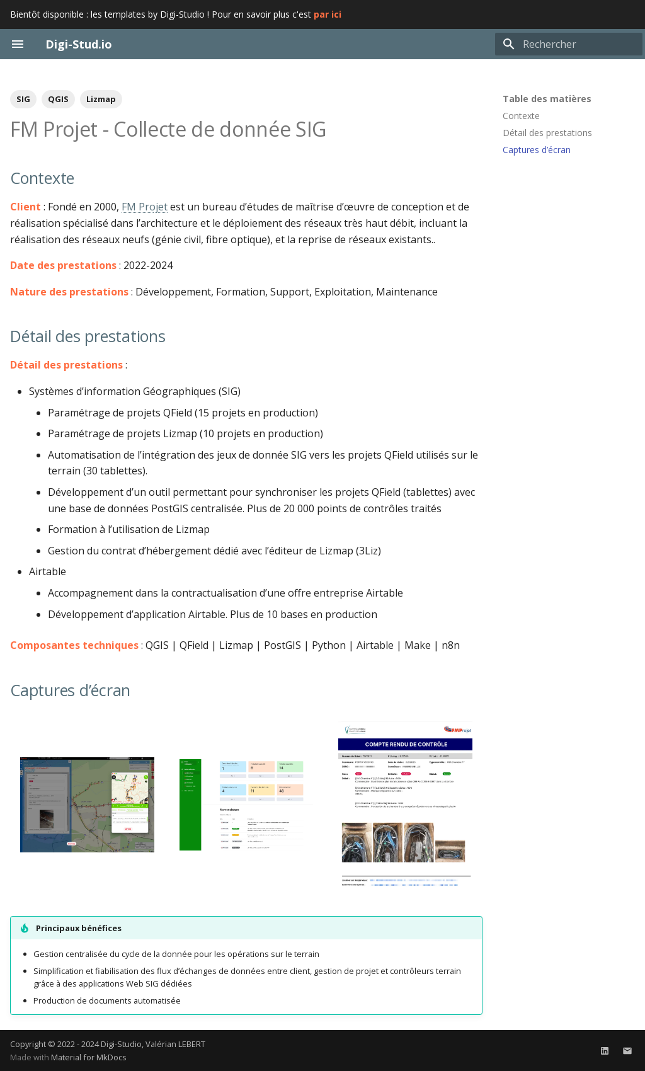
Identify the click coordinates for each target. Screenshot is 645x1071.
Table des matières (547, 99)
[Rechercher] (568, 44)
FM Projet (145, 207)
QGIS (58, 99)
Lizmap (101, 99)
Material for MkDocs (89, 1057)
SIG (23, 99)
